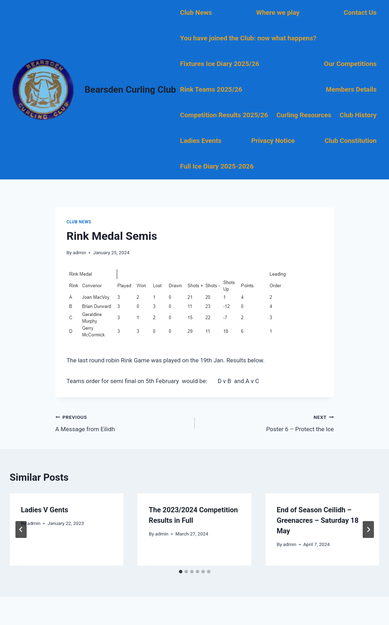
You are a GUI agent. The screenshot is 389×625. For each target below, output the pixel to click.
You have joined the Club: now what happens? (248, 38)
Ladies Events (200, 141)
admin (79, 252)
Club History (358, 115)
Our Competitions (350, 64)
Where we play (278, 12)
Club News (196, 12)
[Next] (368, 529)
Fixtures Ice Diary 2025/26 (219, 64)
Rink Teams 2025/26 (211, 89)
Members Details (351, 89)
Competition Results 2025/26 (224, 115)
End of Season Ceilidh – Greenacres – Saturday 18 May (317, 520)
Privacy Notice (273, 141)
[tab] (180, 571)
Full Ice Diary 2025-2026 (217, 166)
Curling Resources (303, 115)
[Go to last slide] (21, 529)
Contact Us (360, 12)
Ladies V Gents (44, 510)
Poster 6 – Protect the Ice (267, 422)
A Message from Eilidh (122, 422)
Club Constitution (350, 141)
